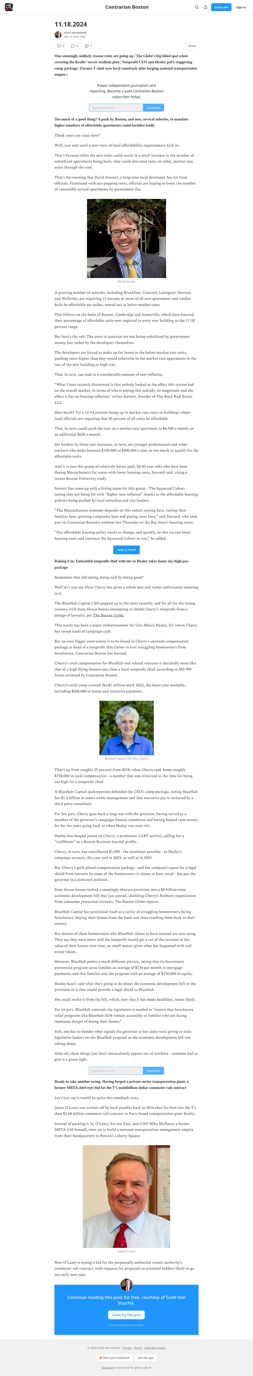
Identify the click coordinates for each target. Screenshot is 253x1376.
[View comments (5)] (74, 46)
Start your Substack (114, 1358)
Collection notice (155, 1348)
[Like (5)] (61, 46)
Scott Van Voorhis (75, 32)
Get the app (146, 1358)
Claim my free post (126, 1315)
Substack (107, 1367)
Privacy (127, 1348)
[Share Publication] (206, 7)
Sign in (241, 7)
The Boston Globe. (108, 615)
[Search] (197, 7)
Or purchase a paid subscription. (126, 1325)
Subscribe (221, 7)
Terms (138, 1348)
